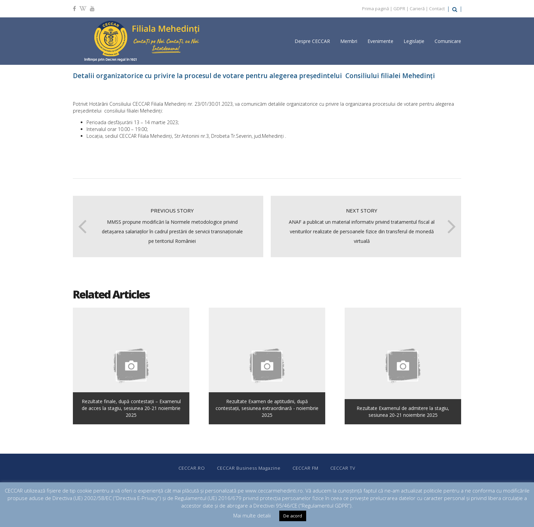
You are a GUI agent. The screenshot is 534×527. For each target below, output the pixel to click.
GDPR (399, 8)
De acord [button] (292, 516)
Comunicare (448, 41)
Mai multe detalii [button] (252, 515)
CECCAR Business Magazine (249, 468)
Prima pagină (375, 8)
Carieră (417, 8)
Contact (437, 8)
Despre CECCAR (312, 41)
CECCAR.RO (191, 468)
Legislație (414, 41)
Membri (348, 41)
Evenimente (380, 41)
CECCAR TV (343, 468)
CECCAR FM (305, 468)
